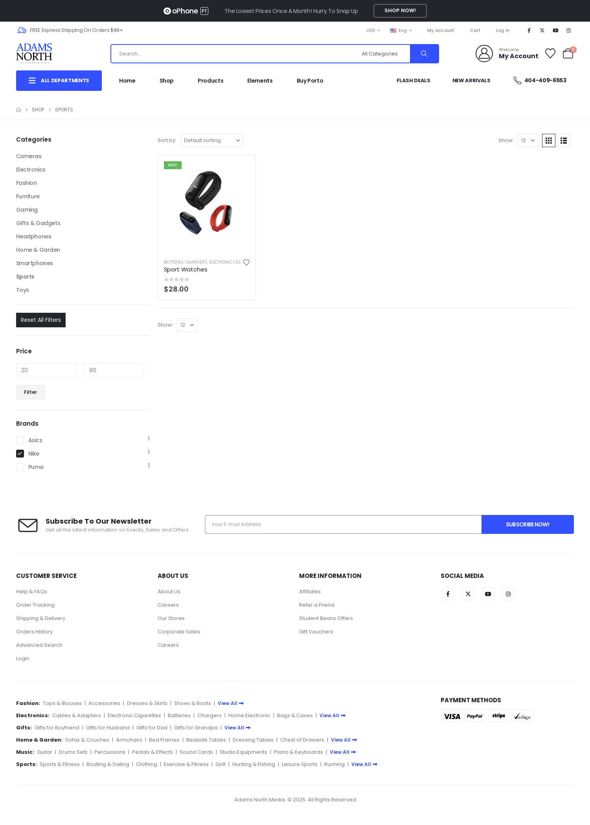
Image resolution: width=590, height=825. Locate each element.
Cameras (29, 156)
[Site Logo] (42, 53)
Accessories (104, 703)
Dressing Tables (253, 740)
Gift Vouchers (316, 631)
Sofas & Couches (87, 740)
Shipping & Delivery (40, 618)
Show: (506, 140)
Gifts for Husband (108, 727)
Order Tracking (35, 605)
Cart (475, 30)
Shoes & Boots (192, 703)
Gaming (27, 210)
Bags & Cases (295, 715)
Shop (167, 81)
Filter (30, 392)
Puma (36, 467)
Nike (33, 454)
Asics (35, 440)
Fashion (26, 183)
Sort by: (167, 140)
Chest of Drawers (302, 740)
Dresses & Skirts (147, 703)
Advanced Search (39, 645)
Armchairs (129, 740)
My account (440, 30)
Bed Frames (164, 740)
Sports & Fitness (60, 764)
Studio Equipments (243, 752)
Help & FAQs (31, 591)
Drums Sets (73, 752)
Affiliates (310, 591)
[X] (542, 30)
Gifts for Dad (151, 727)
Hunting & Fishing (253, 764)
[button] (548, 140)
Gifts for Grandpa (196, 727)
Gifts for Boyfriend (57, 727)
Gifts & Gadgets (38, 223)
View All (231, 703)
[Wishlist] (550, 53)
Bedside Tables (206, 740)
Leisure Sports (300, 764)
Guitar (44, 752)
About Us (169, 591)
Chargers (196, 262)
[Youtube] (555, 30)
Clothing (146, 764)
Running (334, 764)
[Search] (424, 54)
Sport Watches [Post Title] (186, 269)
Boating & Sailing (107, 764)
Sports (25, 277)
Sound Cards (196, 752)
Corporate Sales (179, 631)
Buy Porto (310, 81)
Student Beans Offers (326, 618)
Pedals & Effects (152, 752)
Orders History (34, 631)
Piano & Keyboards (298, 752)
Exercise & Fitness (186, 764)
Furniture (28, 196)
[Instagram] (568, 30)
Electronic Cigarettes (233, 262)
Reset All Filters (41, 320)
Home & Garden (38, 250)
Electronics (31, 169)
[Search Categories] (384, 54)
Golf (220, 764)
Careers (168, 605)
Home (127, 81)
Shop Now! (400, 10)
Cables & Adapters (76, 715)
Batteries (174, 262)
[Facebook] (529, 30)
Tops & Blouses (62, 703)
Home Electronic (249, 715)
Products (210, 81)
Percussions (109, 752)
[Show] (528, 140)
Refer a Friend (317, 605)
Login (22, 658)
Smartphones (34, 263)
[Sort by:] (211, 140)
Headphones (33, 236)
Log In (503, 30)
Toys (22, 290)
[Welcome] (507, 53)
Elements (259, 81)
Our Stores (171, 618)
